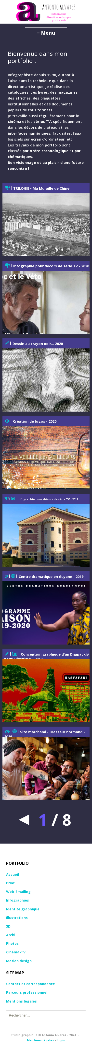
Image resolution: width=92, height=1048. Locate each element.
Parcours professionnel (26, 992)
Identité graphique (22, 909)
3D (8, 926)
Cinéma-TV (16, 952)
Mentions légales (21, 1001)
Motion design (19, 961)
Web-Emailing (18, 891)
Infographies (17, 900)
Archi (10, 935)
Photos (12, 943)
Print (10, 883)
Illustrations (17, 917)
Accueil (12, 874)
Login (61, 1040)
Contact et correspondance (30, 983)
